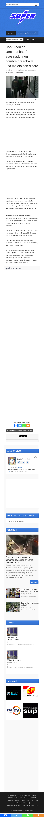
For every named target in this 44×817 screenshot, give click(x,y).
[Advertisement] (22, 135)
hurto (24, 430)
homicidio (19, 430)
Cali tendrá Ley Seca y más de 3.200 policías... (30, 590)
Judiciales (33, 70)
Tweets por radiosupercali (15, 521)
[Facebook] (16, 425)
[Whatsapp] (24, 425)
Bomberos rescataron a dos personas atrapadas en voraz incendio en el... (19, 560)
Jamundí (29, 430)
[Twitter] (20, 425)
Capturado (12, 430)
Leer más (34, 582)
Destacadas (25, 70)
